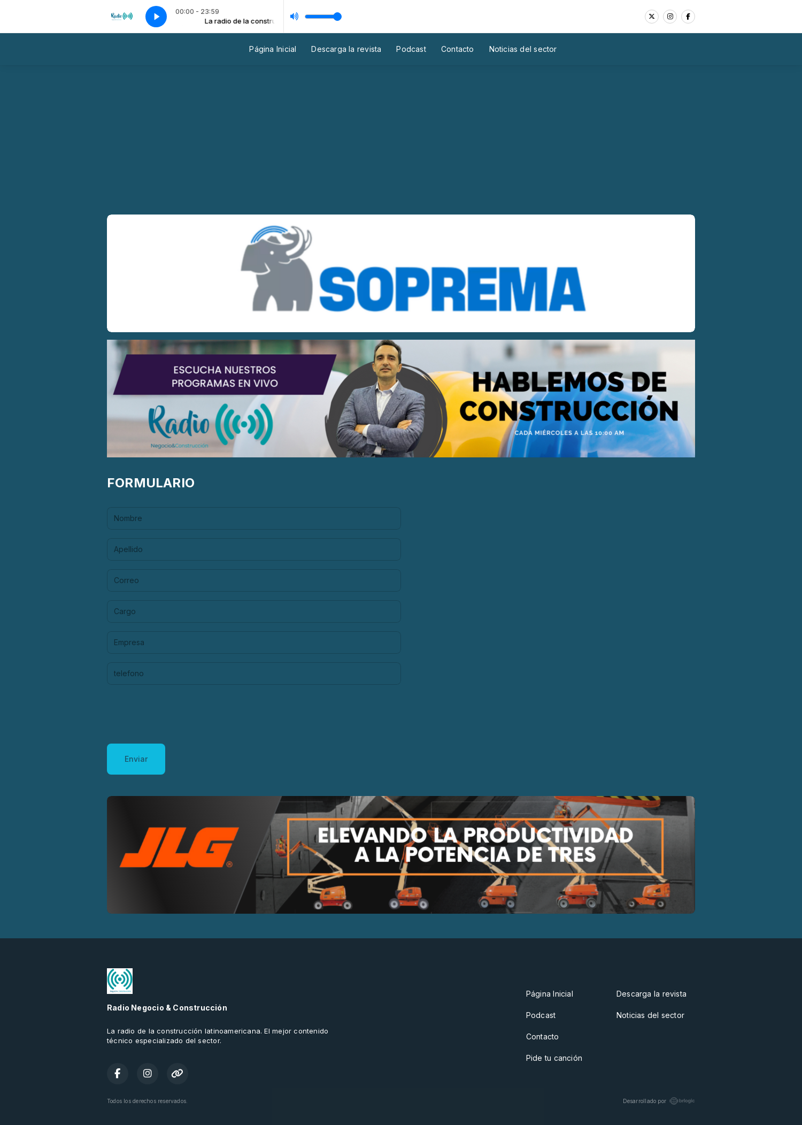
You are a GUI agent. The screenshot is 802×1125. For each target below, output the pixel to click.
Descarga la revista (346, 48)
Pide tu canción (554, 1057)
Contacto (457, 48)
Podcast (411, 48)
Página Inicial (272, 48)
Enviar (136, 758)
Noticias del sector (523, 48)
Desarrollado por (659, 1101)
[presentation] (188, 714)
